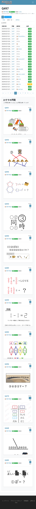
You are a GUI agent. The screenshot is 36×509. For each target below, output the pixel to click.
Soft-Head (6, 11)
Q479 (7, 396)
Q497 (13, 28)
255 (30, 464)
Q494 (7, 204)
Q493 (7, 140)
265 (30, 240)
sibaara (20, 49)
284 (30, 143)
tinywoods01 (21, 59)
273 (30, 175)
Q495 (7, 172)
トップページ (5, 501)
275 (30, 432)
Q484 (7, 332)
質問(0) (17, 20)
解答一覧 (9, 20)
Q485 (7, 460)
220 (30, 336)
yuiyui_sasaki (21, 74)
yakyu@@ (20, 69)
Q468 (7, 428)
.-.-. (19, 44)
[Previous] (6, 93)
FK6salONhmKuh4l (23, 36)
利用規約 (26, 501)
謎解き (20, 11)
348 (30, 400)
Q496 (7, 364)
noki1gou (20, 89)
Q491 (7, 108)
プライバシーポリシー (16, 501)
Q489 (7, 268)
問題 (4, 20)
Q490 (7, 236)
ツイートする (8, 17)
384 (30, 304)
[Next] (30, 93)
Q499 (7, 300)
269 (30, 208)
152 (30, 368)
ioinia (19, 79)
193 (30, 272)
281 (30, 111)
